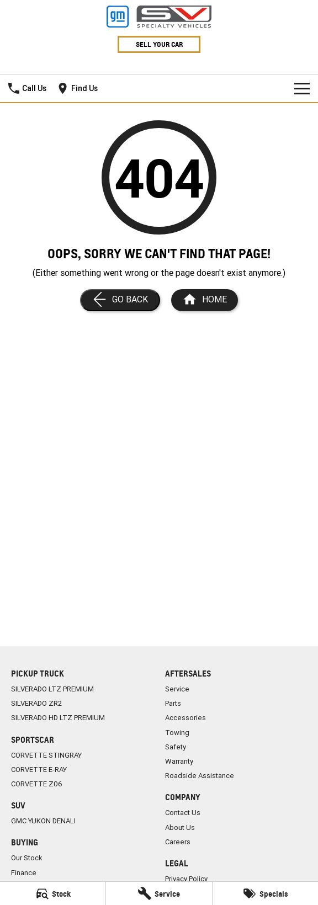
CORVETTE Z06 (36, 784)
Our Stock (27, 858)
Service (177, 689)
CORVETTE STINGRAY (46, 755)
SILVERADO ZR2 (36, 703)
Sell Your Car (159, 44)
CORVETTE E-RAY (39, 769)
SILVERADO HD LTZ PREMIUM (58, 717)
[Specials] (265, 893)
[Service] (158, 893)
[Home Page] (204, 300)
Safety (175, 747)
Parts (173, 703)
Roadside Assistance (199, 775)
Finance (23, 872)
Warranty (179, 761)
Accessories (185, 717)
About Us (180, 827)
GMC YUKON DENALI (43, 821)
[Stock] (52, 893)
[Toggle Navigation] (302, 88)
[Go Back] (120, 300)
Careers (177, 842)
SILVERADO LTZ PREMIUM (52, 689)
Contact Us (182, 812)
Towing (177, 732)
